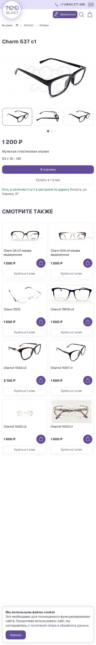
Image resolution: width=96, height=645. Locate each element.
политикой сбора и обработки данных (60, 625)
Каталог (29, 25)
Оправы (44, 25)
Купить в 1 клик (48, 180)
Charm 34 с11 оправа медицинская (17, 252)
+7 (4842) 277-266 (72, 4)
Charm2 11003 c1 (62, 426)
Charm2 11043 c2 (15, 368)
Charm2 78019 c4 (62, 309)
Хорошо (15, 635)
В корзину (48, 169)
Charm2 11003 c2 (15, 426)
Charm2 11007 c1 (62, 368)
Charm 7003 (12, 309)
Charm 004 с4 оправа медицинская (65, 252)
